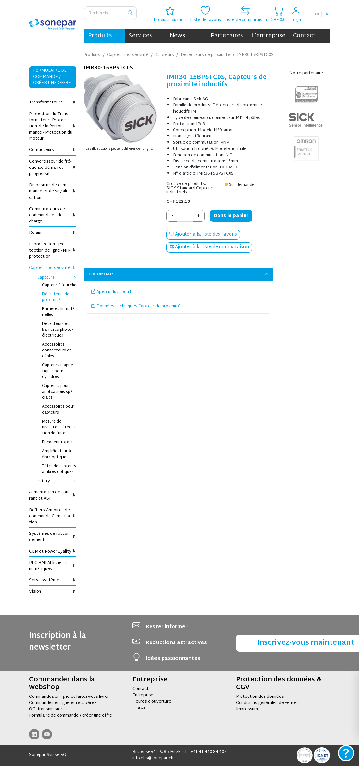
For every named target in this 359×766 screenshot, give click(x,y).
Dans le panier (231, 215)
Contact (304, 35)
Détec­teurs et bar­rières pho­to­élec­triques (57, 330)
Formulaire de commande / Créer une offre (52, 77)
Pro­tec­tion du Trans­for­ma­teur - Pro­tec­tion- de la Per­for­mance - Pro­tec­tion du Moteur (53, 126)
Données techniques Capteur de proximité (136, 306)
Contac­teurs (53, 150)
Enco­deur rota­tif (58, 442)
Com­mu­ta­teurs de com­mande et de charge (53, 215)
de (317, 14)
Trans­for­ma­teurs (53, 102)
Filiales (139, 708)
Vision (53, 592)
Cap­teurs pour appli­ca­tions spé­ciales (57, 392)
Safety (57, 481)
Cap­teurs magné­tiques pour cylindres (58, 371)
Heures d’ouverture (151, 702)
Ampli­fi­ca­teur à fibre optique (56, 454)
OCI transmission (46, 709)
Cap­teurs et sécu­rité (53, 268)
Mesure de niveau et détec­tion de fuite (59, 427)
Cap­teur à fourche (59, 285)
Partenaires (227, 35)
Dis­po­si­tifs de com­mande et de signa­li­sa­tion (53, 191)
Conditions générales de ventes (267, 703)
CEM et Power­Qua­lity (53, 552)
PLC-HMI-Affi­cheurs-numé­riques (53, 566)
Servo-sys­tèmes (53, 580)
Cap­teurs (57, 278)
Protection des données (260, 697)
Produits (100, 35)
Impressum (247, 709)
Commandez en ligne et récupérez (62, 703)
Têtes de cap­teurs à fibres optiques (59, 469)
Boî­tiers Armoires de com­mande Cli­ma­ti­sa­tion (53, 516)
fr (326, 14)
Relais (53, 233)
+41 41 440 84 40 (207, 752)
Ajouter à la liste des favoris (203, 234)
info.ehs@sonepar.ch (152, 758)
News (177, 35)
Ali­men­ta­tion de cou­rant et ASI (53, 495)
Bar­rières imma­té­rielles (59, 312)
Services (140, 35)
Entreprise (142, 695)
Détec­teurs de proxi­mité (55, 297)
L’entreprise (268, 35)
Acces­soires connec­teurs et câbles (56, 350)
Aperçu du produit (111, 292)
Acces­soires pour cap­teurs (58, 409)
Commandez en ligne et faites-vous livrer (69, 697)
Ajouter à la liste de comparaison (209, 247)
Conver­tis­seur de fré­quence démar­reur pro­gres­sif (53, 168)
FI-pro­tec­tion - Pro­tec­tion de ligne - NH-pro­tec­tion (53, 251)
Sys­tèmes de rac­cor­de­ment (53, 537)
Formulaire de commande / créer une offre (70, 715)
